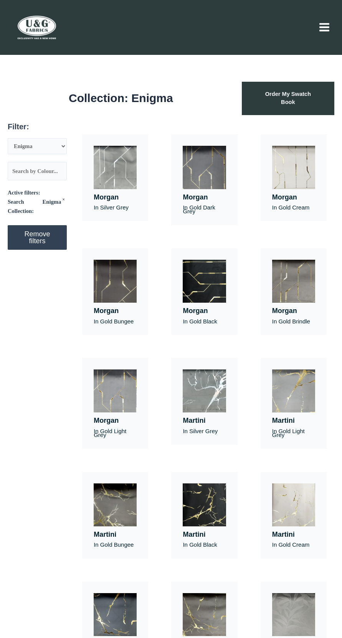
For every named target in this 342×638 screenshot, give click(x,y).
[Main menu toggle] (324, 27)
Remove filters (37, 237)
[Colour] (37, 171)
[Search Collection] (37, 146)
